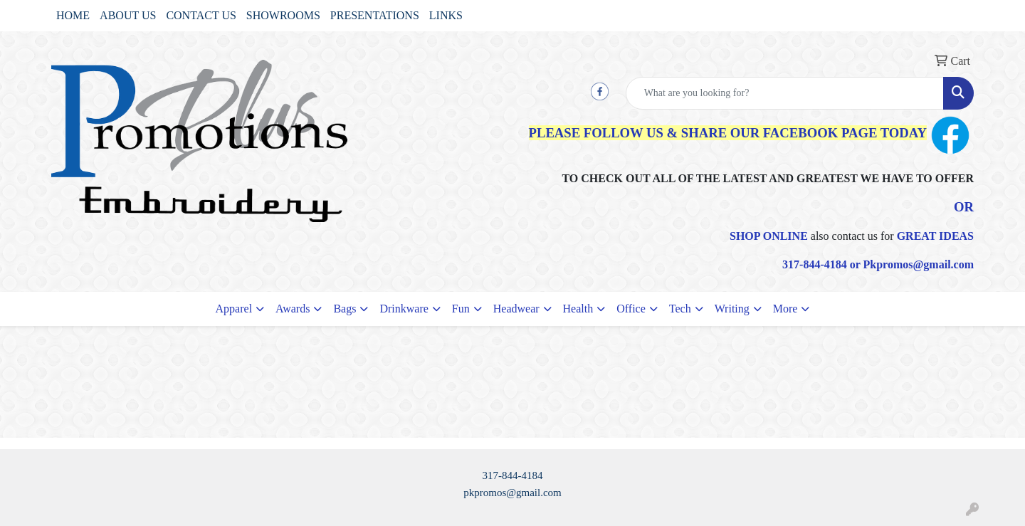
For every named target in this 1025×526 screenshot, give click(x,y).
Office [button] (631, 309)
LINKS (446, 15)
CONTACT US (201, 15)
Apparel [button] (234, 309)
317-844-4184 (513, 475)
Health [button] (578, 309)
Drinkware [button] (403, 309)
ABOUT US (128, 15)
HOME (73, 15)
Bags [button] (344, 309)
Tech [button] (680, 309)
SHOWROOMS (283, 15)
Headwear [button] (516, 309)
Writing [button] (732, 309)
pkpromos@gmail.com (512, 492)
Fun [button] (461, 309)
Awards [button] (292, 309)
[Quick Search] (785, 93)
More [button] (785, 309)
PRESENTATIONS (374, 15)
